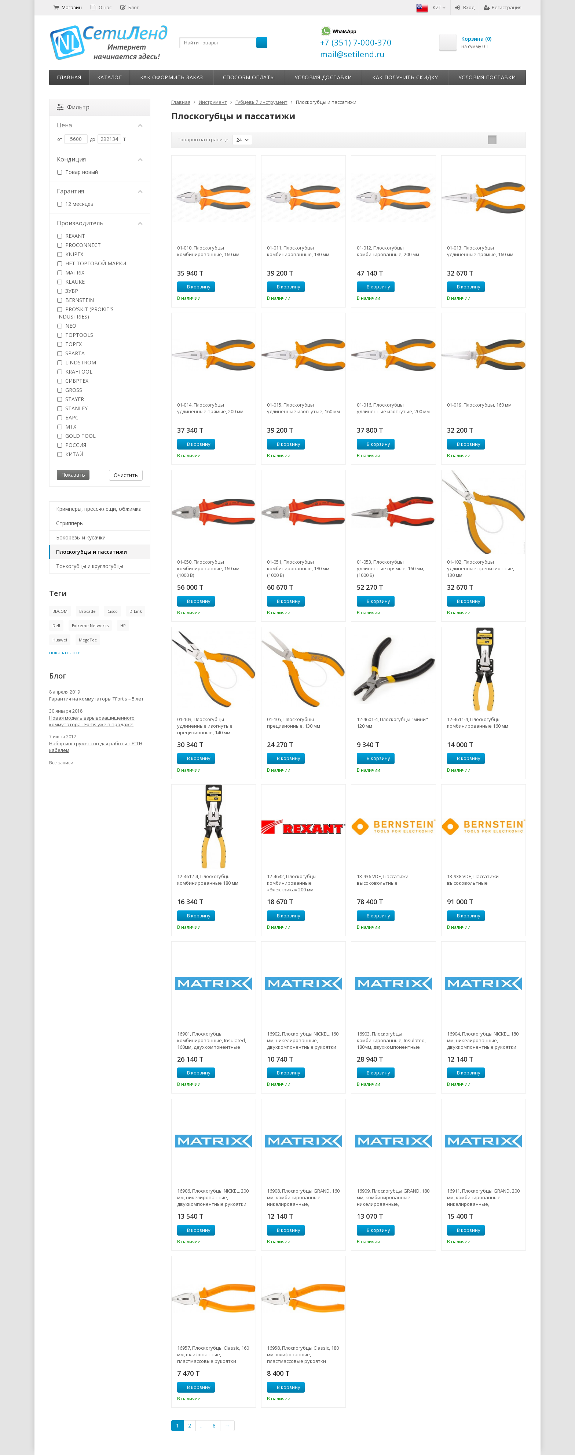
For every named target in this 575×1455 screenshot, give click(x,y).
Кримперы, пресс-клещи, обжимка (99, 508)
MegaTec (88, 640)
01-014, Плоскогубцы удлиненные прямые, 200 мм (210, 408)
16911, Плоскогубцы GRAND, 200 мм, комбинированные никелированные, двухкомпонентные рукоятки (483, 1197)
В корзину (194, 286)
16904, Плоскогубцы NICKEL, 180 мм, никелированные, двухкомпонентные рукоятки (483, 1040)
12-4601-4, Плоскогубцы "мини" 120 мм (392, 722)
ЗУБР (67, 290)
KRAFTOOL (74, 371)
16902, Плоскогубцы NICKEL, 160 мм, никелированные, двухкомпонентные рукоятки (302, 1040)
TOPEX (69, 344)
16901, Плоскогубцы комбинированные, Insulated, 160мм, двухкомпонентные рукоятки (211, 1040)
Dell (56, 625)
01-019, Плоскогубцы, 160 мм (479, 404)
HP (123, 625)
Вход (465, 7)
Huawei (59, 640)
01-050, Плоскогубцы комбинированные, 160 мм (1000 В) (208, 568)
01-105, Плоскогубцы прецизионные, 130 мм (293, 722)
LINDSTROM (76, 362)
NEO (66, 325)
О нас (101, 7)
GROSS (69, 389)
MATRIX (70, 272)
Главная (69, 77)
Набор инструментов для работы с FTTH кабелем (95, 746)
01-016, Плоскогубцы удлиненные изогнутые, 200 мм (393, 408)
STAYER (70, 399)
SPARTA (71, 353)
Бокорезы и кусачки (81, 537)
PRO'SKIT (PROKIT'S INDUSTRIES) (85, 313)
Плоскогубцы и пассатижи (91, 551)
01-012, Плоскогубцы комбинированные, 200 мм (388, 251)
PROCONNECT (79, 244)
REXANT (71, 235)
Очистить (126, 475)
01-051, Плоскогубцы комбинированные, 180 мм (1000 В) (298, 568)
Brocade (87, 611)
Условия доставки (323, 77)
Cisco (112, 611)
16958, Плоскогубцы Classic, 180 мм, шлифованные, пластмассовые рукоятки (303, 1354)
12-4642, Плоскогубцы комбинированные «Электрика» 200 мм (291, 883)
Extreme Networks (90, 625)
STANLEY (72, 408)
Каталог (109, 77)
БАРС (67, 417)
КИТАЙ (70, 454)
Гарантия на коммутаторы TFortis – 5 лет (96, 698)
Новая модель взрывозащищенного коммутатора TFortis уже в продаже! (92, 721)
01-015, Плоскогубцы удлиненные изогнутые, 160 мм (303, 408)
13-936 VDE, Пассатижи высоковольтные (383, 879)
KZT (439, 7)
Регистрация (502, 7)
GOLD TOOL (76, 435)
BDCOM (59, 611)
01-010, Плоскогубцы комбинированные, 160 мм (208, 251)
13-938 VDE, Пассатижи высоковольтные (473, 879)
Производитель (100, 223)
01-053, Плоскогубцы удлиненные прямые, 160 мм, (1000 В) (390, 568)
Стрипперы (70, 523)
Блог (129, 7)
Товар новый (77, 171)
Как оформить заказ (171, 77)
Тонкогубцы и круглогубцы (89, 566)
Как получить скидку (405, 77)
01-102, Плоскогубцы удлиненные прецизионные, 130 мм (480, 568)
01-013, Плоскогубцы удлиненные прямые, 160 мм (480, 251)
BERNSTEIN (75, 300)
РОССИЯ (71, 444)
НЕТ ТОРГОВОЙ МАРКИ (91, 263)
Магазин (68, 7)
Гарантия (100, 191)
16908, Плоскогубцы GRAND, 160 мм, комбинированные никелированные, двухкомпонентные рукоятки (303, 1197)
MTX (66, 426)
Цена (100, 125)
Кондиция (100, 159)
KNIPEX (70, 254)
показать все (65, 652)
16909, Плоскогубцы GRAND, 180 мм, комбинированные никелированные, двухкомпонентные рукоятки (393, 1197)
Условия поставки (487, 77)
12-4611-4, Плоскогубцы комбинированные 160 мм (477, 722)
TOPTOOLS (75, 334)
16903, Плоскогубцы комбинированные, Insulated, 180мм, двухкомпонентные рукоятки (391, 1040)
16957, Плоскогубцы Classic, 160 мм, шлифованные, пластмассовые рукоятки (213, 1354)
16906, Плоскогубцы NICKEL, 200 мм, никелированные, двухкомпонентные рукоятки (213, 1197)
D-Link (135, 611)
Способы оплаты (249, 77)
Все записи (61, 763)
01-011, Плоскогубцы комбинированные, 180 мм (298, 251)
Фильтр (73, 107)
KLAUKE (71, 281)
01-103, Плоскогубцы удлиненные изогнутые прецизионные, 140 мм (204, 726)
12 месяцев (75, 203)
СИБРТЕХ (72, 380)
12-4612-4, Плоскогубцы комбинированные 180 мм (207, 879)
